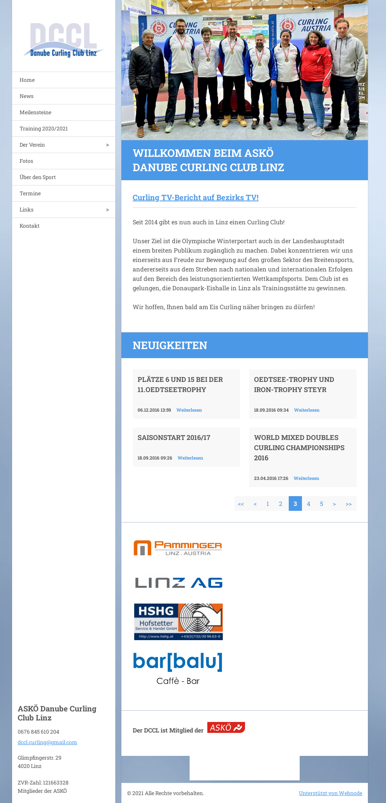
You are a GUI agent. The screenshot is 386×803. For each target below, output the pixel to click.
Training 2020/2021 (44, 128)
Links (27, 209)
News (27, 96)
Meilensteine (35, 112)
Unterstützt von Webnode (330, 793)
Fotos (26, 160)
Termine (30, 193)
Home (27, 79)
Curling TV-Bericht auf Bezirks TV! (196, 197)
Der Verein (32, 144)
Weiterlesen (189, 410)
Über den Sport (38, 177)
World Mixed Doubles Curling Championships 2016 (299, 447)
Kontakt (30, 225)
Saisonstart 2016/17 (174, 437)
